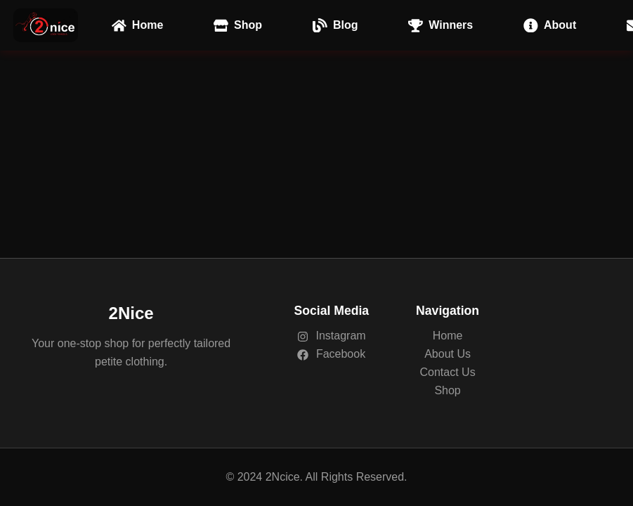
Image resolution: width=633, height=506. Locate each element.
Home (448, 336)
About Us (447, 354)
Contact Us (448, 372)
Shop (447, 390)
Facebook (331, 354)
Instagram (331, 336)
